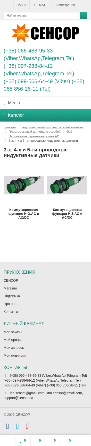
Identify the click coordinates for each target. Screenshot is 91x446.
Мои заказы (13, 332)
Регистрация (63, 5)
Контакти (11, 312)
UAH (21, 5)
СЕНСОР (11, 280)
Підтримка (12, 296)
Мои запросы (14, 348)
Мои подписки (15, 355)
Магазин (10, 288)
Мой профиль (14, 340)
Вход (39, 5)
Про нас (10, 304)
